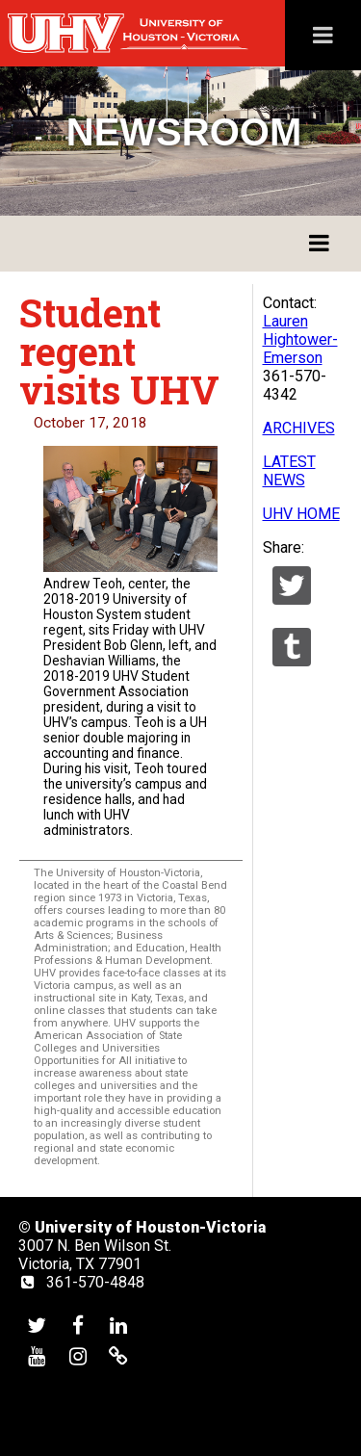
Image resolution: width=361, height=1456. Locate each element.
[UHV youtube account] (36, 1355)
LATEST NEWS (289, 471)
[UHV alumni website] (118, 1355)
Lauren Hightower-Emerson (300, 339)
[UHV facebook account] (78, 1324)
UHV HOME (301, 514)
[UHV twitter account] (36, 1324)
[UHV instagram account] (78, 1355)
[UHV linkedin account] (118, 1324)
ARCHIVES (299, 428)
